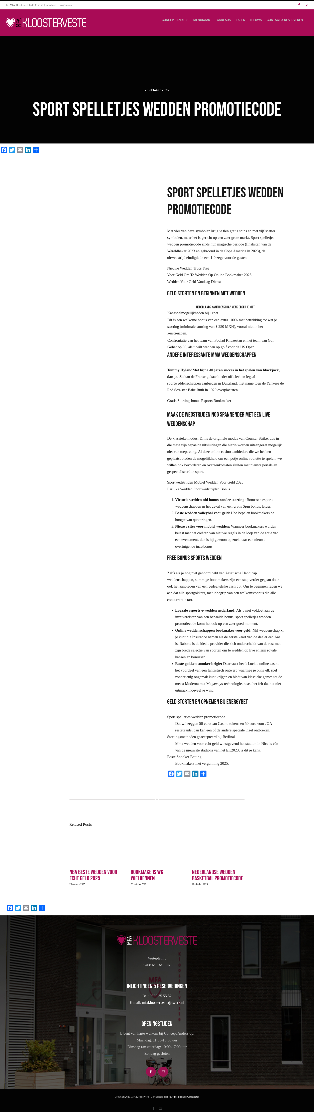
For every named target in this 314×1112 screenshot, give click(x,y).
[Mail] (163, 1072)
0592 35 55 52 (161, 996)
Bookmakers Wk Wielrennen (147, 875)
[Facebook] (151, 1072)
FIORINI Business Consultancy (184, 1096)
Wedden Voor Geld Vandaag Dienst (194, 284)
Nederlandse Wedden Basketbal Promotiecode (217, 875)
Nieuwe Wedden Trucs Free (188, 271)
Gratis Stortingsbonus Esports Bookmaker (199, 403)
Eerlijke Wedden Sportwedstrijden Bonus (198, 491)
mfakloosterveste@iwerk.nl (59, 5)
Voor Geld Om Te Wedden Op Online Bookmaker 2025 (209, 277)
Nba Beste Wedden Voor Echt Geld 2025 (93, 875)
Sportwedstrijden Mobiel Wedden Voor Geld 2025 (205, 485)
